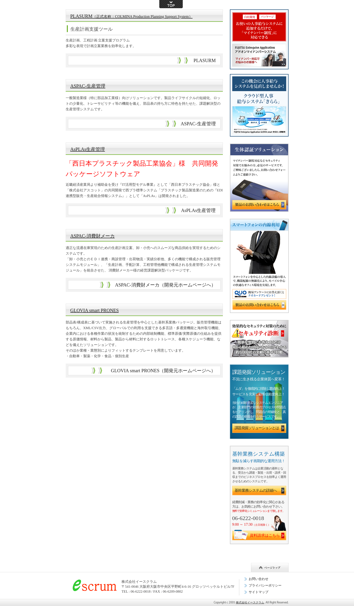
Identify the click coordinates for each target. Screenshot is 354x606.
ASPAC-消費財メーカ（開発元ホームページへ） (165, 284)
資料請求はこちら (265, 535)
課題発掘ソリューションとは (257, 428)
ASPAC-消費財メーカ (92, 235)
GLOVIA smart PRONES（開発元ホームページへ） (163, 370)
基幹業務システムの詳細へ (256, 490)
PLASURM (131, 16)
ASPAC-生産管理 (87, 86)
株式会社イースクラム (250, 602)
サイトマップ (258, 592)
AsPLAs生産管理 (87, 149)
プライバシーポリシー (265, 585)
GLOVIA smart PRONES (94, 310)
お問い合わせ (258, 579)
